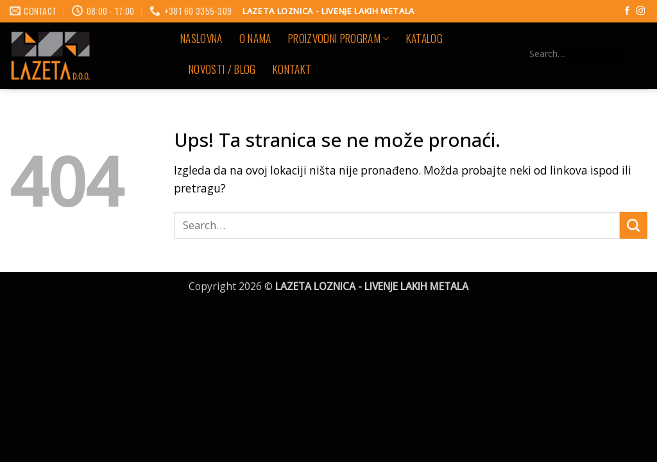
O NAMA (255, 38)
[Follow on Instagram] (640, 11)
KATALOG (424, 38)
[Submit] (619, 53)
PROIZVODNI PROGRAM (338, 38)
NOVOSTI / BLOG (222, 68)
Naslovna (201, 38)
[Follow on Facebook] (627, 11)
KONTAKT (292, 68)
